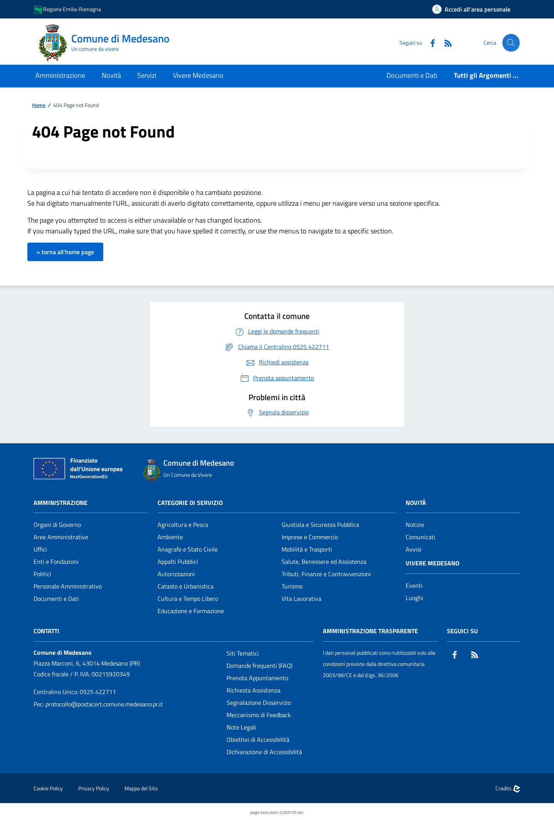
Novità (416, 502)
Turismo (292, 586)
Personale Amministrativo (68, 586)
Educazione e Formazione (191, 610)
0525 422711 (98, 691)
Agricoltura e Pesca (183, 524)
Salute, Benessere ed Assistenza (324, 561)
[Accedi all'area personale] (471, 9)
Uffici (40, 549)
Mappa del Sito (141, 788)
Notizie (415, 524)
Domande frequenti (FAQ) (259, 665)
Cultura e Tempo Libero (188, 598)
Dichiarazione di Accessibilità (264, 751)
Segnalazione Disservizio (259, 702)
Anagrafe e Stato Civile (188, 549)
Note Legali (241, 727)
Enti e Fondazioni (56, 561)
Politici (42, 574)
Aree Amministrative (61, 537)
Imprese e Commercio (310, 537)
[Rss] (444, 42)
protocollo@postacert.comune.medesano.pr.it (104, 704)
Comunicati (420, 537)
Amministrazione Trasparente (370, 631)
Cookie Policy (48, 788)
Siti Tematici (243, 653)
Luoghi (414, 597)
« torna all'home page (65, 252)
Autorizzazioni (176, 574)
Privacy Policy (93, 788)
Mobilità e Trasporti (307, 549)
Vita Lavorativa (301, 598)
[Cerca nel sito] (510, 43)
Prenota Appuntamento (257, 677)
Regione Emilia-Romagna (67, 9)
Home (38, 105)
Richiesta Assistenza (253, 690)
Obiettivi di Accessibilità (258, 739)
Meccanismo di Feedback (259, 714)
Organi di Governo (57, 524)
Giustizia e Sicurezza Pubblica (320, 524)
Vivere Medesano (432, 563)
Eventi (414, 585)
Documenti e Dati (56, 598)
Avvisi (413, 549)
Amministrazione (60, 502)
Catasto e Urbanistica (185, 586)
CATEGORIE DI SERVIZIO (190, 502)
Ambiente (170, 537)
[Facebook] (428, 42)
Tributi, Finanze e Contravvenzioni (326, 574)
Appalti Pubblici (178, 561)
